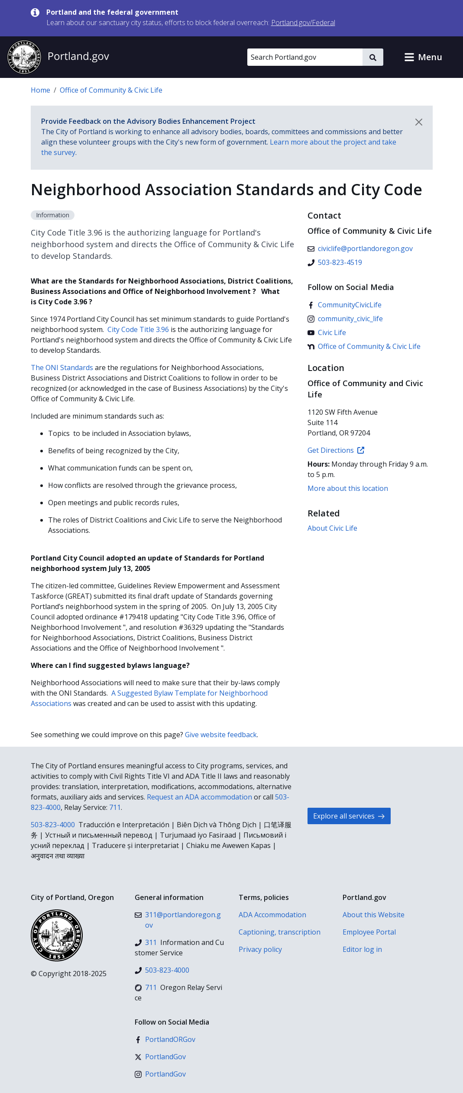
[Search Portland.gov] (305, 57)
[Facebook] (345, 305)
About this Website (374, 914)
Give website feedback (221, 734)
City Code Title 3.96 (138, 329)
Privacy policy (260, 949)
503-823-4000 (53, 824)
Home (40, 90)
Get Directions (336, 450)
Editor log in (362, 949)
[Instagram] (345, 318)
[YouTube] (327, 332)
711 (115, 807)
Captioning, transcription (280, 932)
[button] (423, 57)
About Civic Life (332, 528)
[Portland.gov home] (58, 57)
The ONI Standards (62, 367)
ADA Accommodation (272, 914)
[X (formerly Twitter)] (160, 1056)
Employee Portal (369, 932)
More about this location (348, 488)
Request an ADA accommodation (199, 797)
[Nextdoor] (364, 346)
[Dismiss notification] (419, 122)
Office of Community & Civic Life (111, 90)
